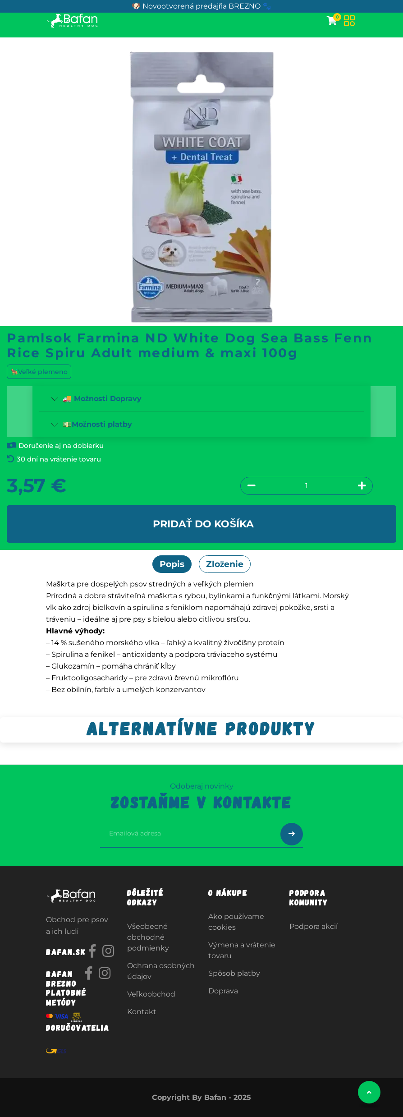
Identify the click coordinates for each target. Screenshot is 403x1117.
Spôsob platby (234, 973)
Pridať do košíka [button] (203, 524)
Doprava (223, 991)
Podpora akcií (313, 926)
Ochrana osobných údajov (161, 971)
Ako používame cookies (236, 922)
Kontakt (141, 1011)
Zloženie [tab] (225, 563)
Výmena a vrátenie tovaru (241, 950)
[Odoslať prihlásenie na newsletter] (291, 834)
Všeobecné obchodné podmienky (148, 937)
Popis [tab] (172, 563)
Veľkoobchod (151, 994)
